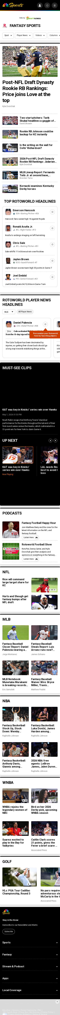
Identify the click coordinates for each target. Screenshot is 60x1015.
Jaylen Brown (21, 259)
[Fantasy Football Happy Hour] (10, 529)
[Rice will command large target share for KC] (44, 585)
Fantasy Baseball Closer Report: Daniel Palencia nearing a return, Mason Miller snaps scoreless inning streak (15, 646)
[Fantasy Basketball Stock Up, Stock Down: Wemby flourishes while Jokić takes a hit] (15, 714)
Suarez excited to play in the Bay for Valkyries (13, 842)
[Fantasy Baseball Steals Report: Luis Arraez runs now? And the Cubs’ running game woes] (44, 632)
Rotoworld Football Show (37, 544)
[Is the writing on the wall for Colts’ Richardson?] (10, 148)
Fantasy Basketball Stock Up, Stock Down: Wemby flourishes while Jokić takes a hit (13, 728)
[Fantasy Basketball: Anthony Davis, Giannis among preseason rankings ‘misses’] (15, 749)
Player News (23, 35)
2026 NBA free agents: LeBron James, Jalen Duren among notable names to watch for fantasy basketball (43, 763)
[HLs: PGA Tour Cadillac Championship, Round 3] (19, 877)
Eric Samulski (8, 689)
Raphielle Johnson (10, 736)
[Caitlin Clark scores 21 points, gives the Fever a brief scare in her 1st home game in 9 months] (44, 828)
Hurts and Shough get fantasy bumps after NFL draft (15, 599)
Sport (8, 35)
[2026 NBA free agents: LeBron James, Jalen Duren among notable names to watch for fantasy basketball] (44, 749)
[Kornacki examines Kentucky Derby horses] (10, 188)
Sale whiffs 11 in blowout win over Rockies (24, 251)
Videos (40, 35)
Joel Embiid (20, 275)
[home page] (12, 5)
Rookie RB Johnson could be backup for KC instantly (36, 133)
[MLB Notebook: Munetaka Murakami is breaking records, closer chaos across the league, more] (15, 668)
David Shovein (26, 123)
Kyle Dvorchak (8, 106)
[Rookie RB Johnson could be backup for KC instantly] (10, 134)
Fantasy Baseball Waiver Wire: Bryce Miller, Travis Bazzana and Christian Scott (42, 682)
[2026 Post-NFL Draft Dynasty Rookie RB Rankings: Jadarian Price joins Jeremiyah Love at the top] (10, 161)
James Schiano (38, 654)
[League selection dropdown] (9, 312)
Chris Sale (19, 242)
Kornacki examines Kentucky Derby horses (37, 187)
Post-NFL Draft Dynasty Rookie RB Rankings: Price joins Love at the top (28, 91)
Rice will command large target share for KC (15, 582)
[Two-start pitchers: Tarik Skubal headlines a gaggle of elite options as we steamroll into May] (10, 120)
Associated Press (39, 850)
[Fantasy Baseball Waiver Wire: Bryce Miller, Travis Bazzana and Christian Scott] (44, 668)
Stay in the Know (10, 920)
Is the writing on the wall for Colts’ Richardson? (36, 147)
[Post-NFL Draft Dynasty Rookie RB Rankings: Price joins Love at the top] (29, 61)
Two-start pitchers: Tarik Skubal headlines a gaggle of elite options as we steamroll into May (37, 119)
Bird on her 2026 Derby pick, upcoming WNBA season (44, 809)
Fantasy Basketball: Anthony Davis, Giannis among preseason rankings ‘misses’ (14, 763)
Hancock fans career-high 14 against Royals (25, 219)
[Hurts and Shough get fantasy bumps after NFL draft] (44, 602)
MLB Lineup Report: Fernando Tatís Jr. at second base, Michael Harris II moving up (37, 174)
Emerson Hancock (24, 210)
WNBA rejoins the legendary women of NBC (14, 809)
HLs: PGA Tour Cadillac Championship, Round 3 (16, 892)
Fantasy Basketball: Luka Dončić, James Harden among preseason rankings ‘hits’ (43, 728)
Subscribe (8, 931)
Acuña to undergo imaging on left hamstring (25, 235)
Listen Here (31, 537)
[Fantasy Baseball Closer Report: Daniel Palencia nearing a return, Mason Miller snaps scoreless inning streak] (15, 632)
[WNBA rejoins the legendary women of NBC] (15, 795)
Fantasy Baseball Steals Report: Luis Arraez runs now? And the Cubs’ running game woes (43, 646)
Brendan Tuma (26, 178)
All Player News (25, 312)
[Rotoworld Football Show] (10, 551)
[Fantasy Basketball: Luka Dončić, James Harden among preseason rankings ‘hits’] (44, 714)
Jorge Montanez (9, 654)
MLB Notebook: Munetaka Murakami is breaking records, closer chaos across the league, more (14, 682)
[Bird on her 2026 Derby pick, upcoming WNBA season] (44, 795)
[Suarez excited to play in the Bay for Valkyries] (15, 828)
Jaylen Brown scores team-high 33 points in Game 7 (28, 268)
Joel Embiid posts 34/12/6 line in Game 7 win (25, 284)
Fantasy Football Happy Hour (39, 522)
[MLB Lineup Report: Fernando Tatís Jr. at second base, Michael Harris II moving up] (10, 175)
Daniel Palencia (22, 322)
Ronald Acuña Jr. (23, 226)
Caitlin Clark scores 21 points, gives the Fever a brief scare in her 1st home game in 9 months (44, 842)
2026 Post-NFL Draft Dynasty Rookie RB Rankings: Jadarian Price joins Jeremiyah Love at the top (37, 160)
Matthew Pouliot (38, 689)
